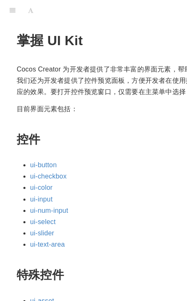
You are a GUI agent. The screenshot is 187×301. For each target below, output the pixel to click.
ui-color (41, 187)
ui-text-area (47, 244)
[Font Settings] (31, 10)
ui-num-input (49, 210)
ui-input (41, 199)
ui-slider (42, 233)
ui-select (43, 221)
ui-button (43, 164)
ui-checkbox (48, 176)
